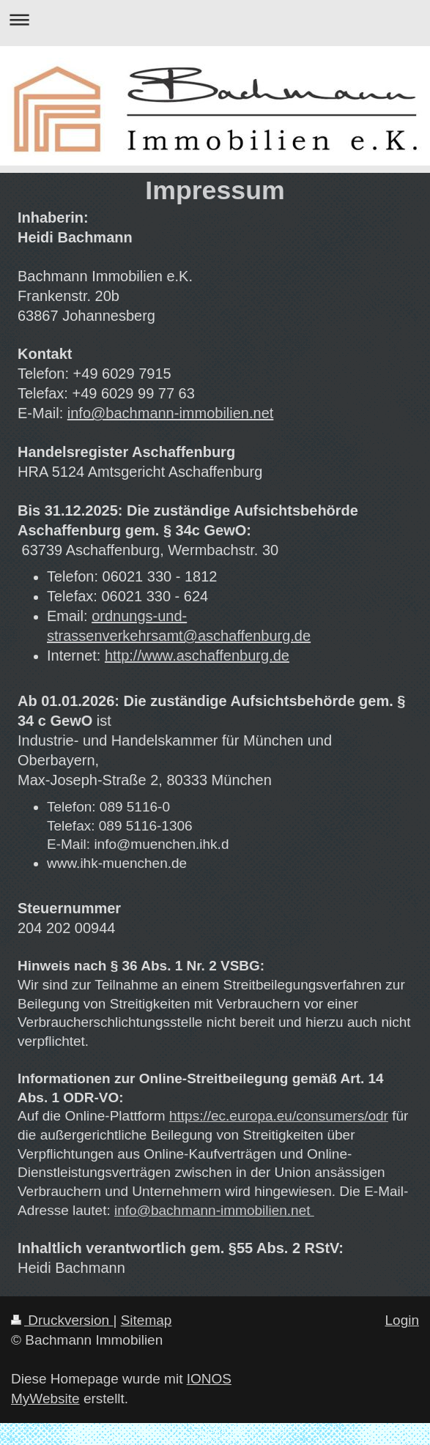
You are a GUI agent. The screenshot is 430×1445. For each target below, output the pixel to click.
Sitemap (146, 1320)
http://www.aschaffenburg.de (197, 655)
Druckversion (62, 1320)
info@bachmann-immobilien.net (170, 413)
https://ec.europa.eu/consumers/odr (278, 1115)
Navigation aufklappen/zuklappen (215, 19)
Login (402, 1320)
